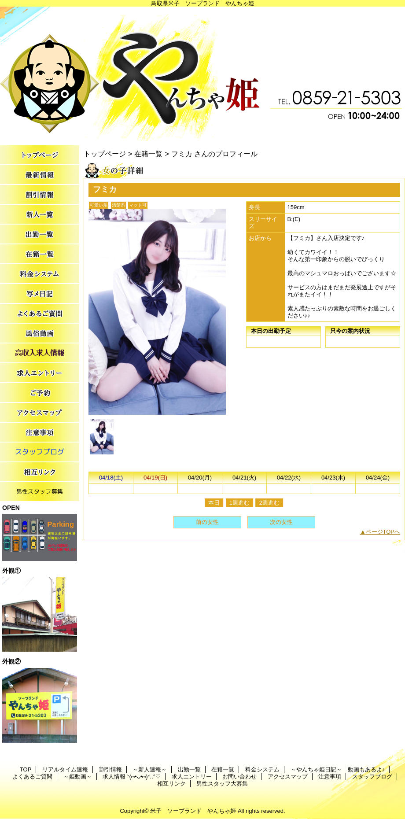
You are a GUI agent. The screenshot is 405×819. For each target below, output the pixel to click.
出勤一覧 (39, 234)
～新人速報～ (39, 215)
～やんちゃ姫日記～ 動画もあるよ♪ (39, 294)
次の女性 (281, 522)
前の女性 (207, 522)
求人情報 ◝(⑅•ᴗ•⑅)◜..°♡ (39, 353)
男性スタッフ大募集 (39, 492)
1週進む (239, 502)
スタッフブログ (39, 452)
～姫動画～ (39, 333)
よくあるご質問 (39, 314)
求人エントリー (39, 373)
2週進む (269, 502)
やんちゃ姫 (202, 74)
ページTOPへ (383, 531)
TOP (39, 155)
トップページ (105, 154)
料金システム (39, 274)
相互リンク (39, 472)
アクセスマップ (39, 413)
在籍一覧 (39, 254)
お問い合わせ (39, 393)
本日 (214, 502)
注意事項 (39, 433)
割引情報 (39, 195)
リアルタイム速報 (39, 175)
